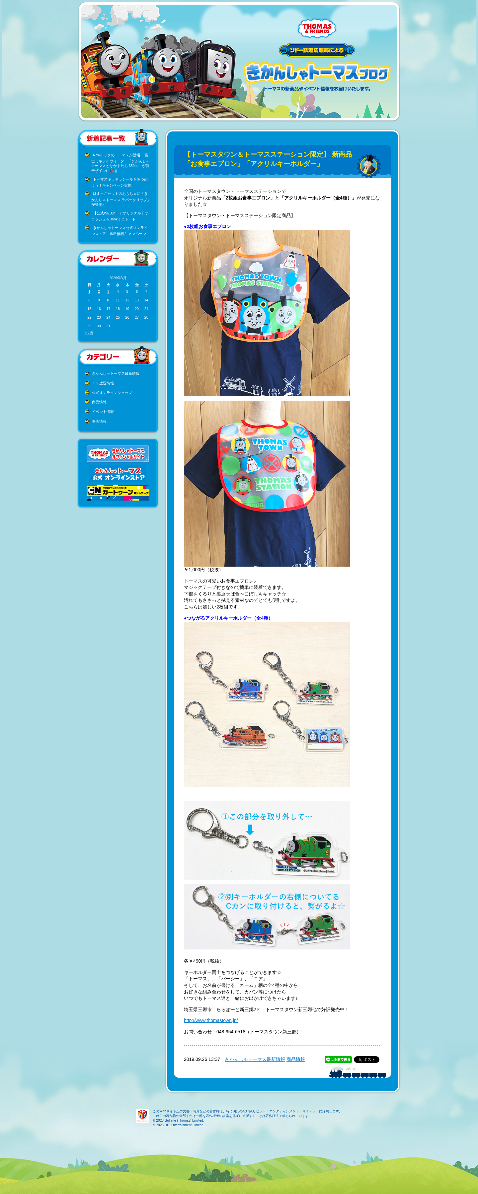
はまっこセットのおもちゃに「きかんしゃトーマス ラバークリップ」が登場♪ (121, 199)
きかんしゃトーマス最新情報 (115, 373)
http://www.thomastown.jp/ (211, 1020)
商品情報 (99, 402)
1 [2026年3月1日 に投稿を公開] (89, 291)
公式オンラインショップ (112, 393)
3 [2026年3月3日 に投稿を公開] (108, 291)
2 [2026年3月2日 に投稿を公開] (99, 291)
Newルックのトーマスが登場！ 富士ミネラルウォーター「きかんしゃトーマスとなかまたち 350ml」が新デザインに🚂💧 (120, 163)
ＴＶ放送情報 (103, 383)
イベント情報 (103, 412)
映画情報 (99, 421)
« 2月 (89, 333)
